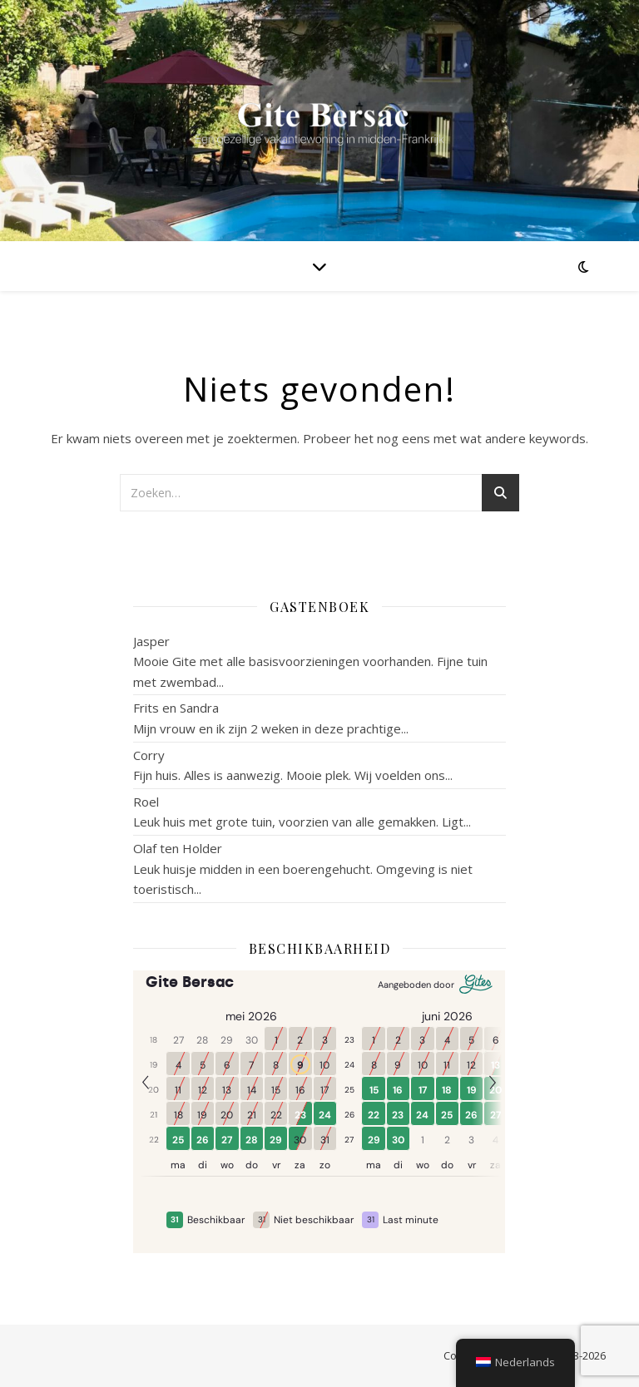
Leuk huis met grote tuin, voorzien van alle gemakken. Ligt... (302, 821)
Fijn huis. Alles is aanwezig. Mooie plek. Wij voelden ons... (293, 775)
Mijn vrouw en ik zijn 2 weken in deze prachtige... (271, 728)
